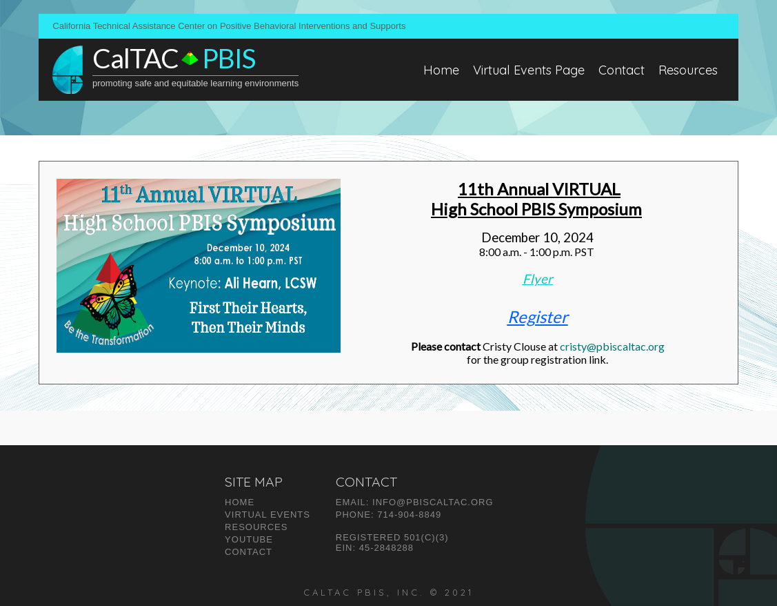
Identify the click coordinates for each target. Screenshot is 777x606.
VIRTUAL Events (267, 514)
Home (441, 70)
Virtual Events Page (529, 70)
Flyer (538, 278)
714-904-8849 (409, 514)
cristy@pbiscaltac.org (612, 346)
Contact (621, 70)
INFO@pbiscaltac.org (432, 502)
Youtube (249, 539)
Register (537, 316)
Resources (688, 70)
